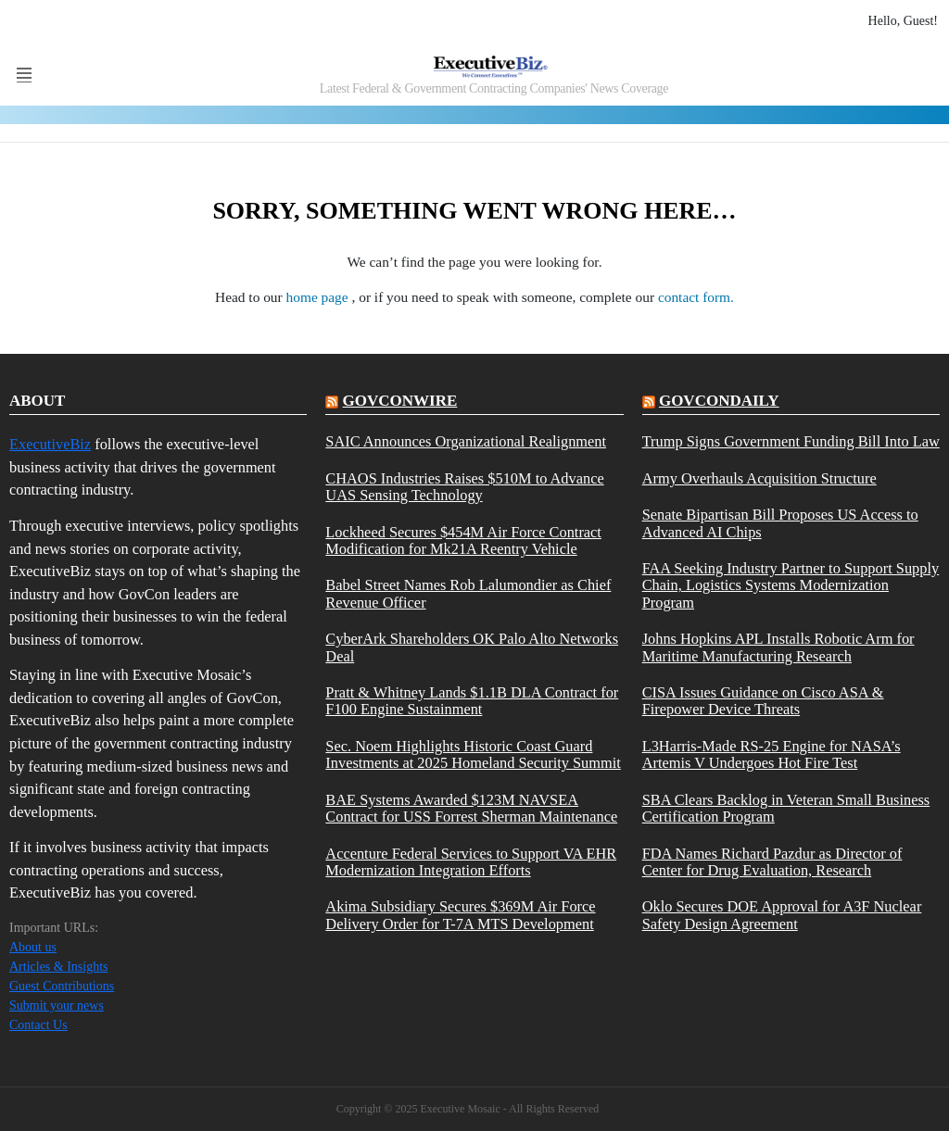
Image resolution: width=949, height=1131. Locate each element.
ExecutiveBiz (50, 444)
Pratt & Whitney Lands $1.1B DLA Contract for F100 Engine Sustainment (471, 701)
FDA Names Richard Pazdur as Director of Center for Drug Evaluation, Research (772, 862)
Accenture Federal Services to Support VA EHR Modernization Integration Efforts (470, 862)
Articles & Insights (58, 967)
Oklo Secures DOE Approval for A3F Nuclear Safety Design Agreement (782, 915)
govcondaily (719, 400)
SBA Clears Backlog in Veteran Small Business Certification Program (786, 808)
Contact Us (38, 1025)
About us (33, 947)
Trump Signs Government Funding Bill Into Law (791, 442)
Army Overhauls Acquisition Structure (759, 479)
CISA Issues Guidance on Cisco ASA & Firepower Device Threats (763, 701)
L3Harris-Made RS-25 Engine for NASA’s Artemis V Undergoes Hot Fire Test (771, 755)
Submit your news (56, 1005)
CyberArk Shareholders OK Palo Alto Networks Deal (471, 647)
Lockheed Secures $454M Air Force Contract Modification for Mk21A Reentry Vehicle (463, 541)
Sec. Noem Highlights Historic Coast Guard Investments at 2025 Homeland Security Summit (473, 755)
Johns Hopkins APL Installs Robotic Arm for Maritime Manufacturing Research (778, 647)
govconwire (400, 400)
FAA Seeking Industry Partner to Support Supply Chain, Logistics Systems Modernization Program (791, 585)
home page (319, 297)
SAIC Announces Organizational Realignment (465, 442)
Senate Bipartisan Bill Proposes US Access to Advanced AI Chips (780, 523)
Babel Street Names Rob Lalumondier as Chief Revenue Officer (468, 593)
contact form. (696, 297)
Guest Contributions (61, 986)
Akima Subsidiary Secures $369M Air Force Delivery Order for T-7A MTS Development (460, 915)
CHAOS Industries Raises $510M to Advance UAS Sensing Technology (464, 487)
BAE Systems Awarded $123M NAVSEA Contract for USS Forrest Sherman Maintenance (471, 808)
